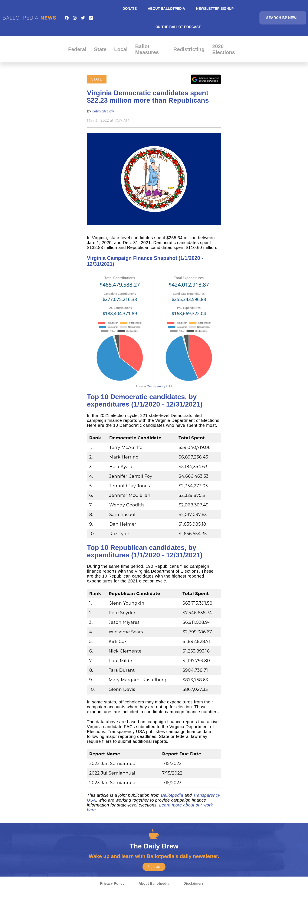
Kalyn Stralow (103, 111)
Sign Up (154, 867)
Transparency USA (159, 386)
